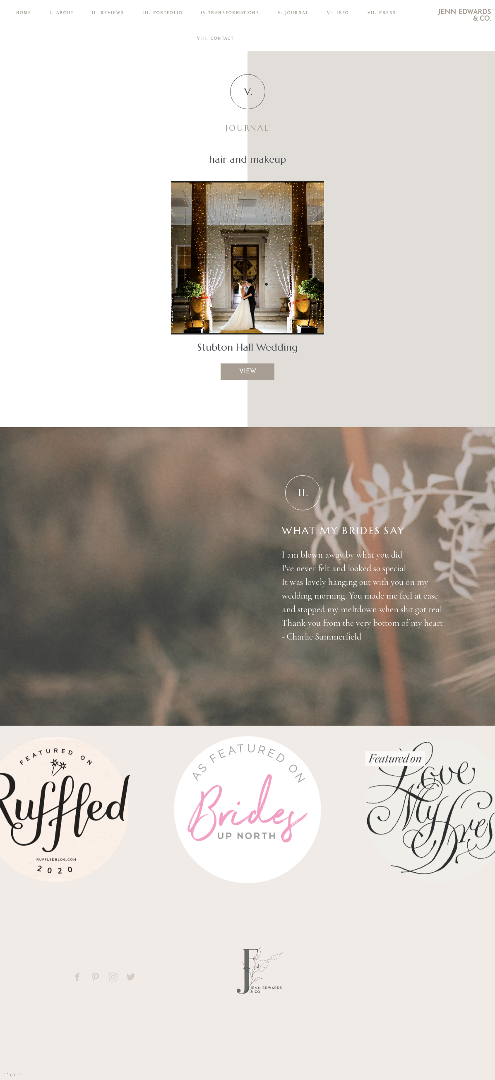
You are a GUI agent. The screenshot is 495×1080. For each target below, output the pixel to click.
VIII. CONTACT (215, 38)
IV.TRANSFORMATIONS (230, 12)
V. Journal (293, 12)
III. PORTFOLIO (162, 12)
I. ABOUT (62, 12)
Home (23, 12)
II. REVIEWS (108, 12)
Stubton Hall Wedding (247, 347)
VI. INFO (338, 12)
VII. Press (382, 12)
